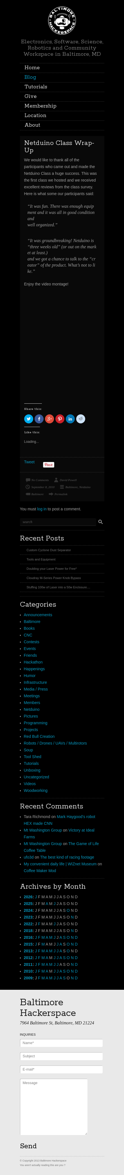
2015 (28, 944)
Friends (30, 655)
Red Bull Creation (39, 736)
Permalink (61, 494)
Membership (40, 106)
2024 (28, 910)
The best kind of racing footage (67, 857)
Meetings (32, 696)
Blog (30, 77)
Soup (28, 750)
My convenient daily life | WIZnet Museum (60, 864)
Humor (30, 675)
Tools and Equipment (41, 559)
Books (29, 628)
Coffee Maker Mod (40, 870)
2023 (28, 917)
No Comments (40, 480)
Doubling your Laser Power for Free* (52, 568)
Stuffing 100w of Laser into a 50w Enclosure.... (59, 587)
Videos (30, 783)
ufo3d (29, 857)
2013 (28, 951)
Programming (36, 723)
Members (32, 702)
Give (30, 96)
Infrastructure (35, 682)
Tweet (29, 462)
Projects (31, 729)
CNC (28, 635)
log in (41, 509)
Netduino (85, 487)
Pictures (31, 716)
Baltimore (72, 487)
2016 (28, 937)
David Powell (68, 480)
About (32, 125)
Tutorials (35, 87)
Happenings (34, 669)
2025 (28, 903)
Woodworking (36, 790)
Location (35, 115)
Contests (31, 642)
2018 (28, 930)
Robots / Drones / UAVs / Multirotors (55, 743)
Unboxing (32, 770)
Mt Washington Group (43, 830)
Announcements (38, 615)
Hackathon (33, 662)
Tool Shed (32, 756)
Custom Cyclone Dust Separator (49, 550)
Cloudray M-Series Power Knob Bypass (54, 578)
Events (30, 648)
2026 (28, 897)
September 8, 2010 (43, 487)
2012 (28, 957)
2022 (28, 924)
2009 (28, 978)
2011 (28, 964)
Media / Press (36, 689)
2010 (28, 971)
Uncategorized (36, 777)
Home (32, 67)
